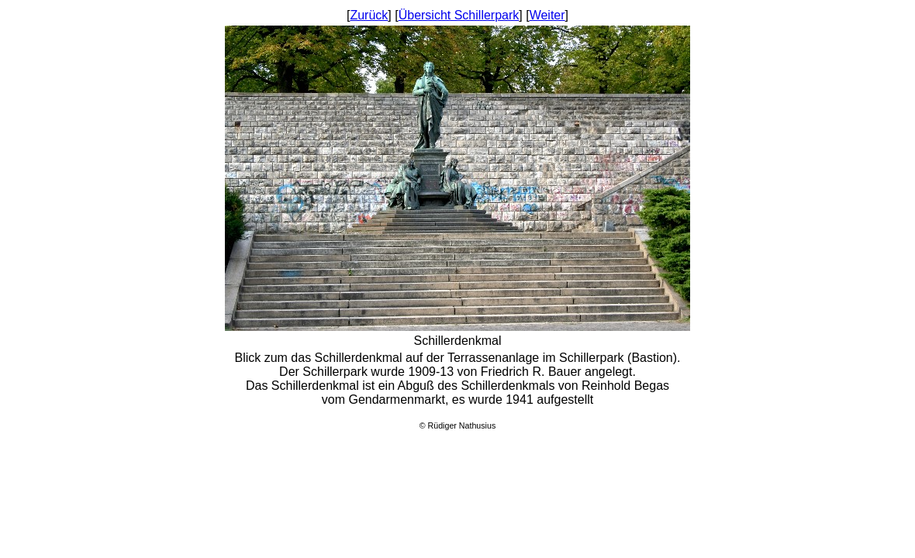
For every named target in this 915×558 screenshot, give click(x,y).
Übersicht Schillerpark (459, 15)
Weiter (547, 15)
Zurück (369, 15)
